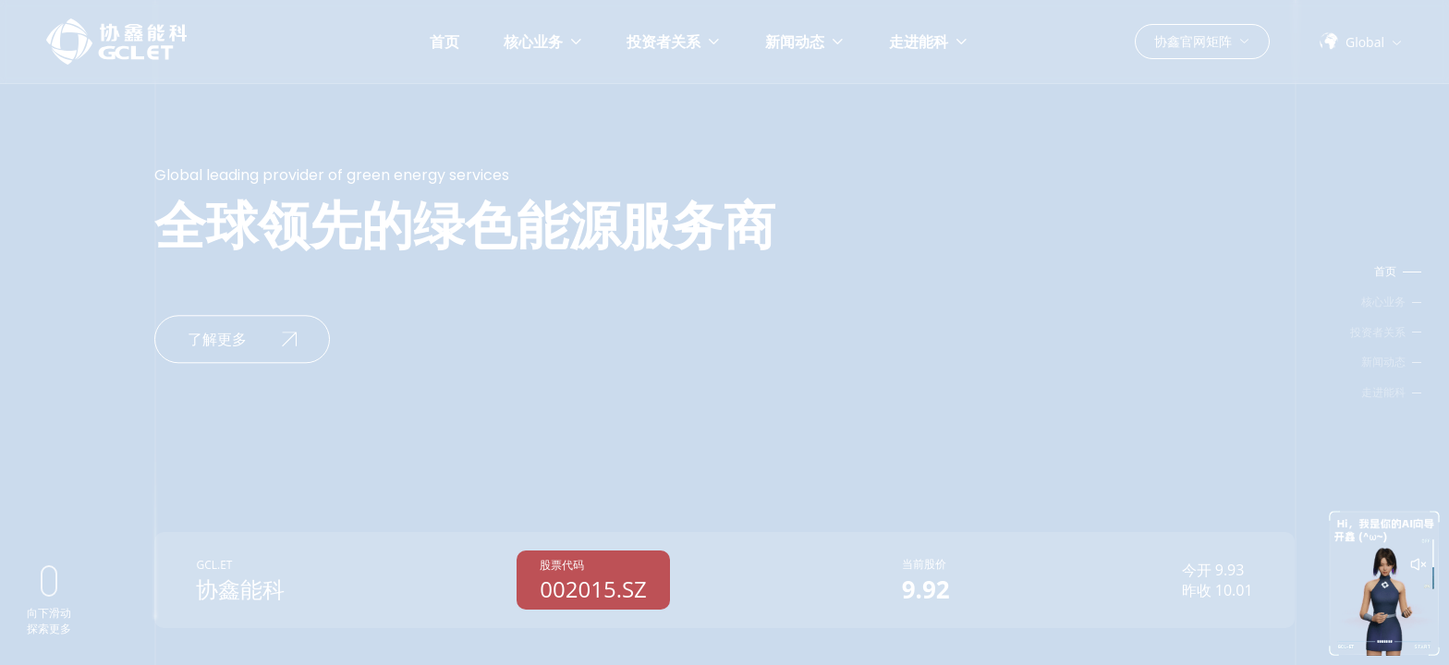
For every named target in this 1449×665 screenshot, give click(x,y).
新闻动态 (805, 41)
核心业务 (543, 41)
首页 (444, 41)
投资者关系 (674, 41)
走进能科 (928, 41)
